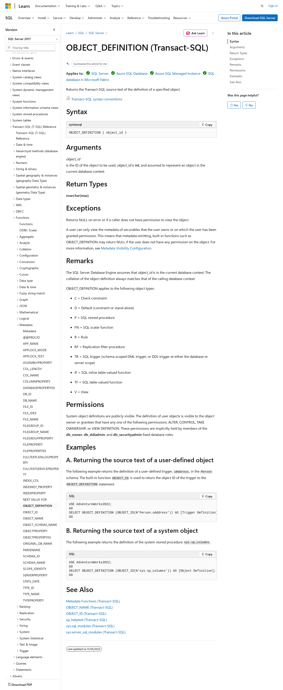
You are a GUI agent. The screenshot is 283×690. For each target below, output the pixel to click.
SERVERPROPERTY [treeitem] (35, 549)
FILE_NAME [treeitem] (30, 393)
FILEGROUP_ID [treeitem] (33, 400)
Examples (236, 76)
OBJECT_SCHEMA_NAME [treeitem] (40, 499)
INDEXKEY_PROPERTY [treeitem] (37, 461)
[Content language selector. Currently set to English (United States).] (25, 683)
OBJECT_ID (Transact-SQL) (86, 613)
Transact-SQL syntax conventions (96, 99)
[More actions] (213, 33)
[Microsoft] (8, 6)
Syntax (234, 41)
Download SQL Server (260, 18)
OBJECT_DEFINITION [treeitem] (37, 480)
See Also (235, 82)
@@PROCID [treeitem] (31, 311)
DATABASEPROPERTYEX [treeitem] (39, 362)
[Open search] (262, 6)
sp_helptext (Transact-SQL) (86, 619)
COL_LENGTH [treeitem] (32, 343)
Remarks (235, 64)
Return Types (238, 53)
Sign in (273, 6)
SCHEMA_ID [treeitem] (31, 530)
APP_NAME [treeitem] (30, 318)
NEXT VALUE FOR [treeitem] (35, 474)
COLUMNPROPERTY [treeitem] (36, 355)
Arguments (237, 47)
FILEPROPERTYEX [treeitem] (34, 425)
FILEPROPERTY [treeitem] (33, 418)
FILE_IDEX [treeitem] (29, 387)
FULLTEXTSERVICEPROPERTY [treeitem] (41, 445)
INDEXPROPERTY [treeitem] (34, 467)
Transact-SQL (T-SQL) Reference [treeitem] (31, 110)
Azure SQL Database (131, 73)
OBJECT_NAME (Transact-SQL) (89, 607)
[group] (141, 511)
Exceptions (237, 59)
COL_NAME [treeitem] (31, 349)
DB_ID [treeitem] (27, 368)
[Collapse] (54, 30)
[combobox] (33, 38)
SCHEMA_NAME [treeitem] (34, 537)
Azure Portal (229, 18)
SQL (81, 33)
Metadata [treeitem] (29, 305)
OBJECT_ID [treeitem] (30, 486)
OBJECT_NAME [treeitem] (33, 492)
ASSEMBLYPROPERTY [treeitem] (37, 337)
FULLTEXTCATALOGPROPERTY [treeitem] (40, 434)
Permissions (237, 70)
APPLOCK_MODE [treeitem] (35, 324)
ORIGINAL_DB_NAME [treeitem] (37, 518)
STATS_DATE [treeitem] (31, 555)
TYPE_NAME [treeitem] (31, 568)
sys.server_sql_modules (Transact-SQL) (96, 632)
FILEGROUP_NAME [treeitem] (36, 406)
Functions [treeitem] (26, 198)
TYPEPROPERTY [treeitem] (33, 574)
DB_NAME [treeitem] (30, 374)
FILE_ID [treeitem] (28, 381)
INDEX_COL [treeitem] (31, 454)
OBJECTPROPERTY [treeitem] (35, 505)
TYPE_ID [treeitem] (28, 562)
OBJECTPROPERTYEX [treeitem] (37, 511)
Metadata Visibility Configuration (126, 248)
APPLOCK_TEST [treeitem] (33, 330)
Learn (70, 33)
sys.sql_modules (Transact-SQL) (90, 625)
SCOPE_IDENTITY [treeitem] (34, 543)
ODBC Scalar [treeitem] (28, 204)
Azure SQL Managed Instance (177, 73)
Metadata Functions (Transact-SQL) (93, 601)
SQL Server (96, 33)
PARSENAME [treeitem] (31, 524)
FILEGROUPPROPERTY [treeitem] (38, 412)
